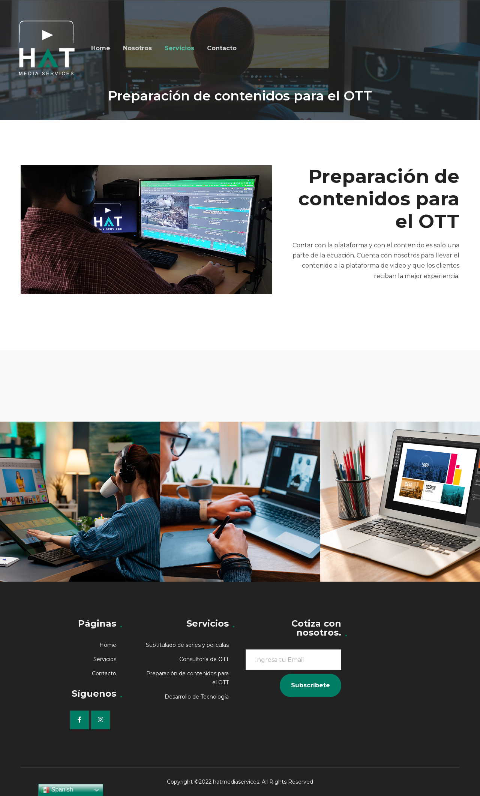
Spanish (56, 790)
